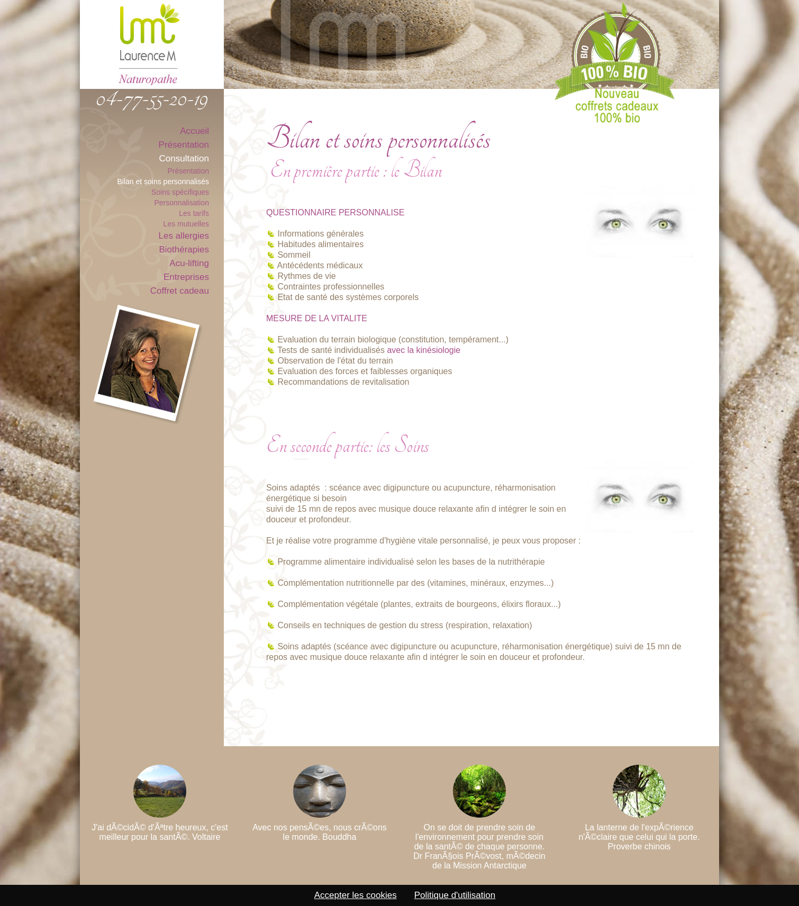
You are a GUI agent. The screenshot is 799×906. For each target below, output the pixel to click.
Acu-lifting (189, 263)
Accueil (194, 131)
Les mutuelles (186, 224)
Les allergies (184, 236)
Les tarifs (194, 213)
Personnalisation (181, 202)
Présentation (184, 145)
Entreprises (186, 277)
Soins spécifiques (180, 192)
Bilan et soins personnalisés (163, 181)
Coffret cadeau (179, 291)
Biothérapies (184, 249)
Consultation (184, 158)
